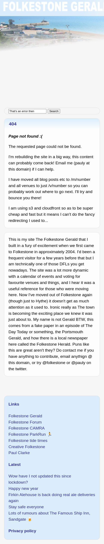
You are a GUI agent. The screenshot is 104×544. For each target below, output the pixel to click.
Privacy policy (22, 531)
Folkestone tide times (27, 440)
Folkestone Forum (25, 422)
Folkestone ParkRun (27, 434)
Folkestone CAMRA (26, 428)
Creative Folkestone (26, 446)
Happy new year (23, 488)
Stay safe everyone (26, 507)
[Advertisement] (52, 52)
